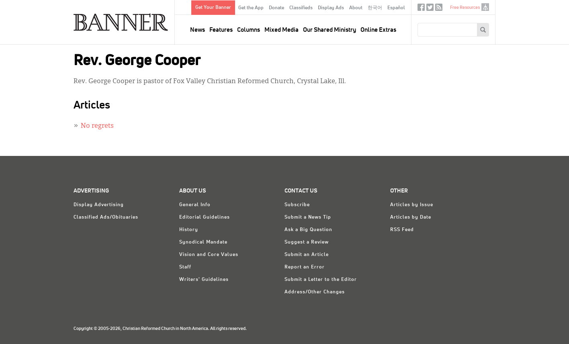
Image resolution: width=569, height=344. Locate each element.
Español (396, 8)
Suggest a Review (306, 242)
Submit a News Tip (307, 217)
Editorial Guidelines (204, 217)
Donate (276, 8)
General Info (195, 205)
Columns (248, 30)
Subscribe (297, 205)
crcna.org (485, 7)
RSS (438, 9)
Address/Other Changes (314, 292)
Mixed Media (281, 30)
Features (221, 30)
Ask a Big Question (308, 229)
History (188, 229)
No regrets (97, 126)
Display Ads (331, 8)
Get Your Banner (213, 7)
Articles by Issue (411, 205)
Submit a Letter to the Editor (320, 279)
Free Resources (465, 7)
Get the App (251, 8)
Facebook (421, 9)
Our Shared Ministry (329, 30)
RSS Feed (402, 229)
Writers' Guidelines (204, 279)
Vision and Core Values (208, 254)
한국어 (375, 8)
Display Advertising (99, 205)
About (355, 8)
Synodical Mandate (203, 242)
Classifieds (301, 8)
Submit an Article (306, 254)
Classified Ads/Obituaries (106, 217)
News (197, 30)
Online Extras (378, 30)
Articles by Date (410, 217)
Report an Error (304, 267)
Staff (185, 267)
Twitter (430, 9)
